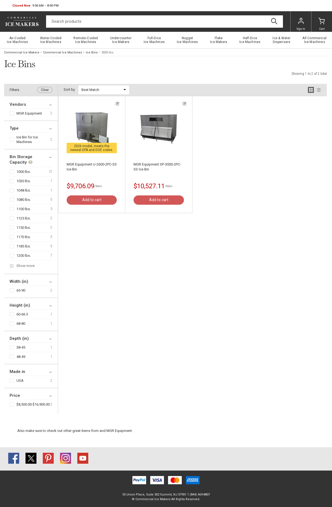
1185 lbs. (23, 246)
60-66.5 (22, 314)
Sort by (69, 89)
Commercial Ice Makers (21, 52)
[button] (35, 5)
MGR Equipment (29, 113)
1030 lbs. (23, 181)
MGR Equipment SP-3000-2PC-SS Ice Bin (157, 166)
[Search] (164, 21)
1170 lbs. (23, 237)
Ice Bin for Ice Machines (27, 139)
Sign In (301, 24)
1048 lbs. (23, 190)
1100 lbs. (23, 209)
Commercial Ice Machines (62, 52)
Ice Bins (92, 52)
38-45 (20, 347)
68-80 (20, 323)
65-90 (20, 290)
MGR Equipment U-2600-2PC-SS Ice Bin (92, 166)
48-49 (20, 357)
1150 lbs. (23, 228)
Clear (45, 90)
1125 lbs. (23, 218)
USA (20, 380)
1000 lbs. (23, 172)
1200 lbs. (23, 255)
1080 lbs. (23, 200)
